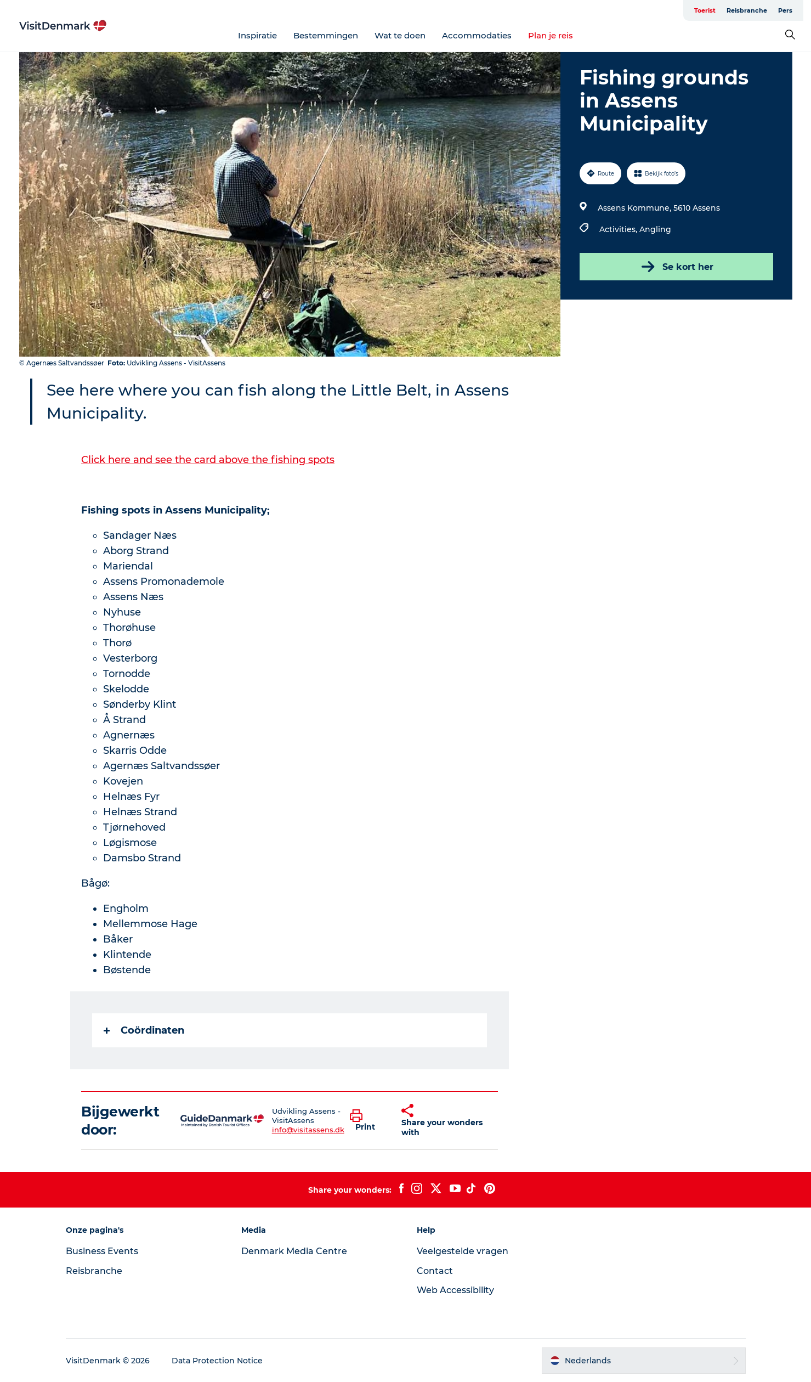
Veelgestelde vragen (462, 1251)
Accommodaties (477, 35)
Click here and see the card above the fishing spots (207, 460)
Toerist (705, 10)
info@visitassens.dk (308, 1129)
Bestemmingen (325, 35)
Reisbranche (747, 10)
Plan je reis (550, 35)
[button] (367, 1120)
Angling (655, 229)
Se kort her (676, 266)
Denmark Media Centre (294, 1251)
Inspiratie (257, 35)
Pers (785, 10)
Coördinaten (144, 1030)
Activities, (619, 229)
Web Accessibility (455, 1290)
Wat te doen (400, 35)
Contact (435, 1271)
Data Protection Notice (217, 1361)
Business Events (102, 1251)
